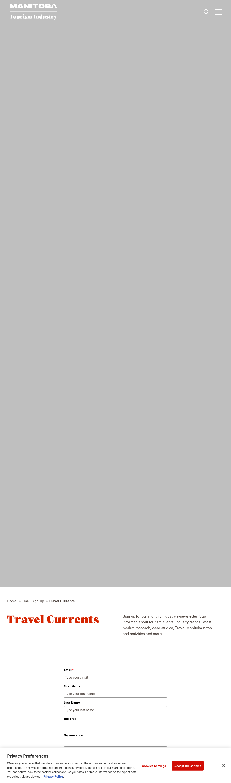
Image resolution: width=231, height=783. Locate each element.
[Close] (224, 767)
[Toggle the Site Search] (206, 11)
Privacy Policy (53, 778)
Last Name (72, 702)
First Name (72, 686)
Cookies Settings (154, 767)
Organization (73, 735)
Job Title (70, 718)
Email (69, 669)
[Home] (33, 12)
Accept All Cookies (187, 767)
